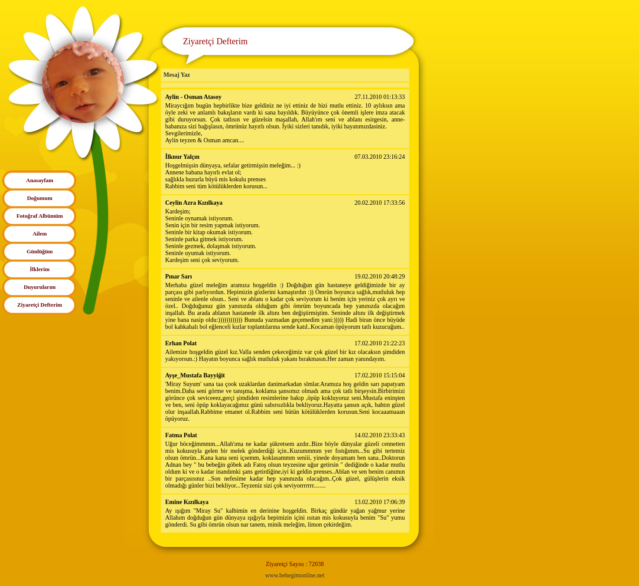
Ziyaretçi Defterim (39, 304)
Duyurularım (40, 287)
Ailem (40, 233)
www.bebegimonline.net (295, 575)
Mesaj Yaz (176, 75)
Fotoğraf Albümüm (39, 216)
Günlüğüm (40, 251)
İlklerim (40, 269)
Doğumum (39, 198)
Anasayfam (39, 180)
